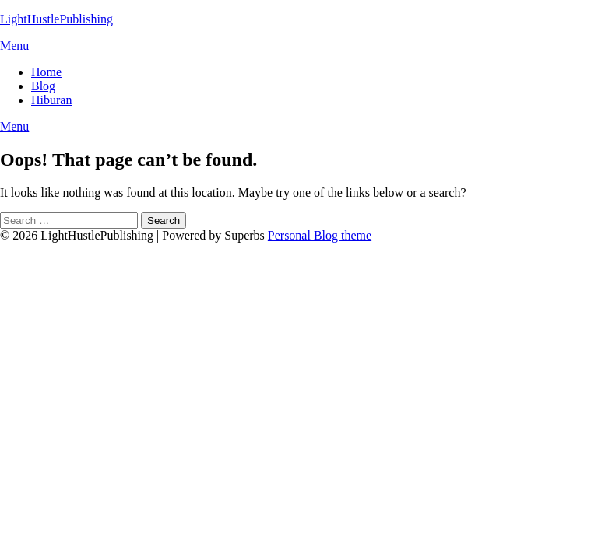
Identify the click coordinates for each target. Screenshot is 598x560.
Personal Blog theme (319, 235)
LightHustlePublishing (56, 19)
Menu (14, 45)
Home (46, 72)
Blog (43, 86)
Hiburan (51, 100)
